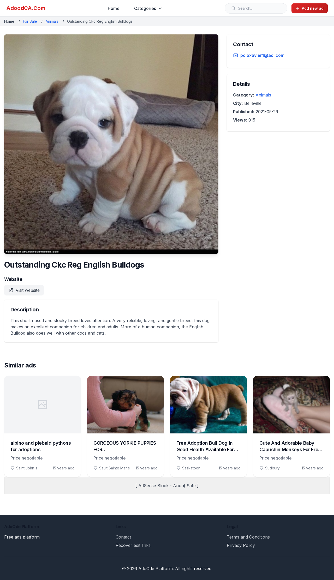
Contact (123, 537)
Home (114, 8)
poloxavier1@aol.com (262, 55)
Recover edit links (133, 545)
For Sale (30, 21)
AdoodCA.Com (25, 8)
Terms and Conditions (248, 537)
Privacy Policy (241, 545)
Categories (148, 8)
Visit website (24, 290)
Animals (52, 21)
